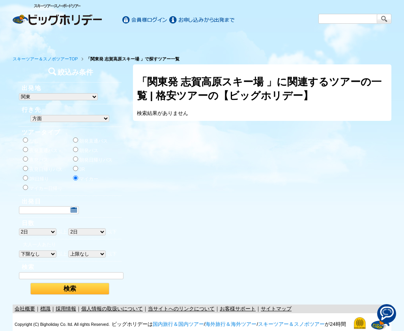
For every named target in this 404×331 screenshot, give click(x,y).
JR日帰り (36, 178)
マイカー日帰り (42, 188)
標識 (45, 309)
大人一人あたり (39, 244)
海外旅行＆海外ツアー (230, 324)
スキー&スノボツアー (296, 40)
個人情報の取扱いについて (112, 309)
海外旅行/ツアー (202, 40)
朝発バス (85, 150)
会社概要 (25, 309)
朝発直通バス (90, 140)
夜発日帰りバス (42, 169)
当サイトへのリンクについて (181, 309)
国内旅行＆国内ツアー (178, 324)
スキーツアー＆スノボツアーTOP (45, 58)
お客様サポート (367, 40)
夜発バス (35, 159)
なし (31, 140)
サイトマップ (276, 309)
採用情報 (66, 309)
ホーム (37, 40)
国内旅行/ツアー (108, 40)
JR (79, 169)
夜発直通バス (40, 150)
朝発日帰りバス (92, 159)
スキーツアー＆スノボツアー (291, 324)
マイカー (85, 178)
